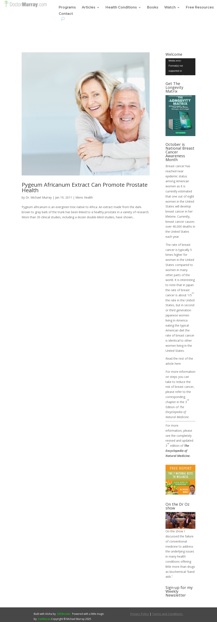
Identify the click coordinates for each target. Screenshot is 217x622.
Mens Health (84, 197)
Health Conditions (121, 7)
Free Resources (200, 7)
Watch (170, 7)
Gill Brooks (63, 614)
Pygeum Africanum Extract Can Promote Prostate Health (84, 187)
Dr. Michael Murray (39, 197)
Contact (66, 14)
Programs (67, 7)
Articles (88, 7)
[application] (180, 66)
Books (152, 7)
